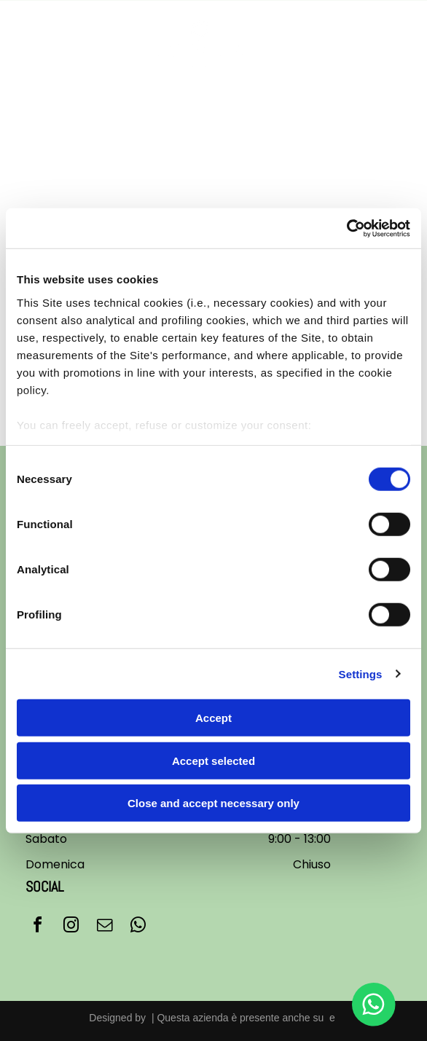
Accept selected (213, 760)
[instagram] (70, 927)
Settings (361, 673)
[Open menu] (396, 44)
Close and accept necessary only (213, 803)
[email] (104, 927)
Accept (213, 718)
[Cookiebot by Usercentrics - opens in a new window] (346, 228)
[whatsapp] (137, 927)
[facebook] (37, 927)
